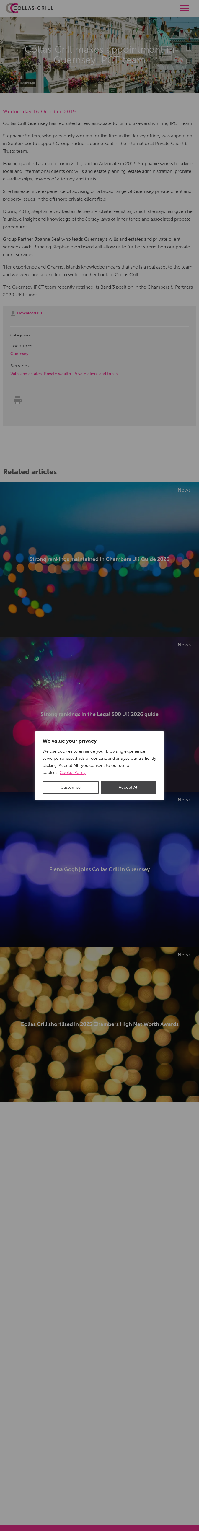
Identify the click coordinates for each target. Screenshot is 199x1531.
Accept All (128, 787)
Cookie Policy (73, 772)
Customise (71, 787)
